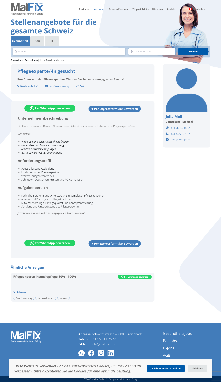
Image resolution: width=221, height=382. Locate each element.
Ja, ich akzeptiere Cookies (166, 368)
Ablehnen (197, 368)
